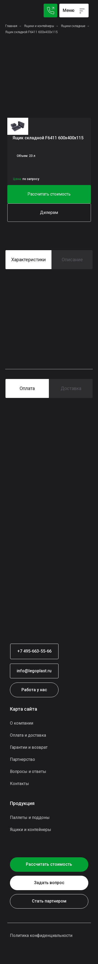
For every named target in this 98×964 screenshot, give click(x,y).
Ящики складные (73, 26)
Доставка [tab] (71, 388)
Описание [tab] (72, 259)
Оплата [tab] (27, 388)
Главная (11, 26)
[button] (49, 194)
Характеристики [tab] (28, 259)
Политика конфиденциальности (41, 935)
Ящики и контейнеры (39, 26)
